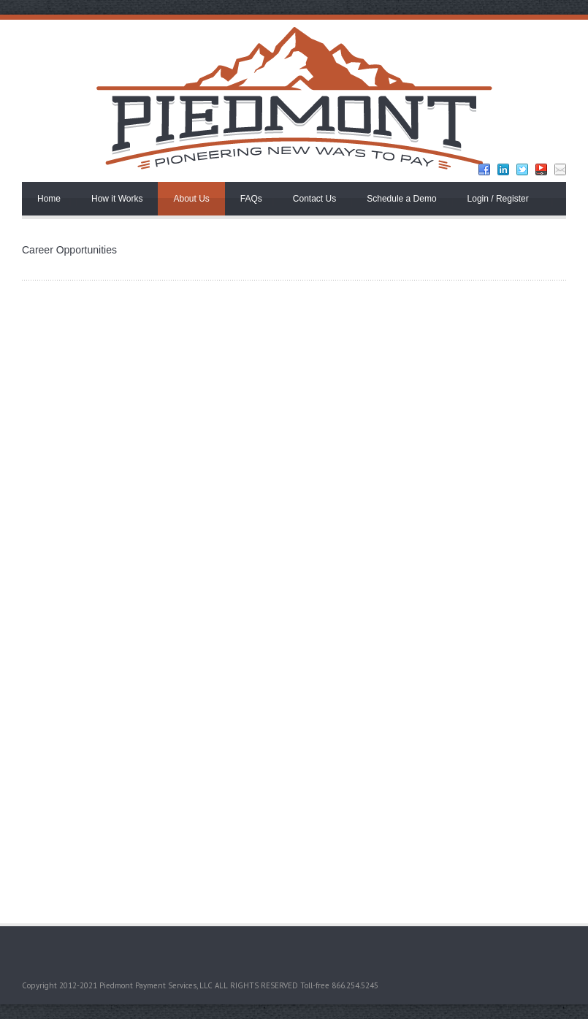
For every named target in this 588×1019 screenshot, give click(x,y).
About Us (191, 199)
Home (49, 199)
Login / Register (498, 199)
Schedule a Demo (401, 199)
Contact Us (314, 199)
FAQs (251, 199)
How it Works (116, 199)
